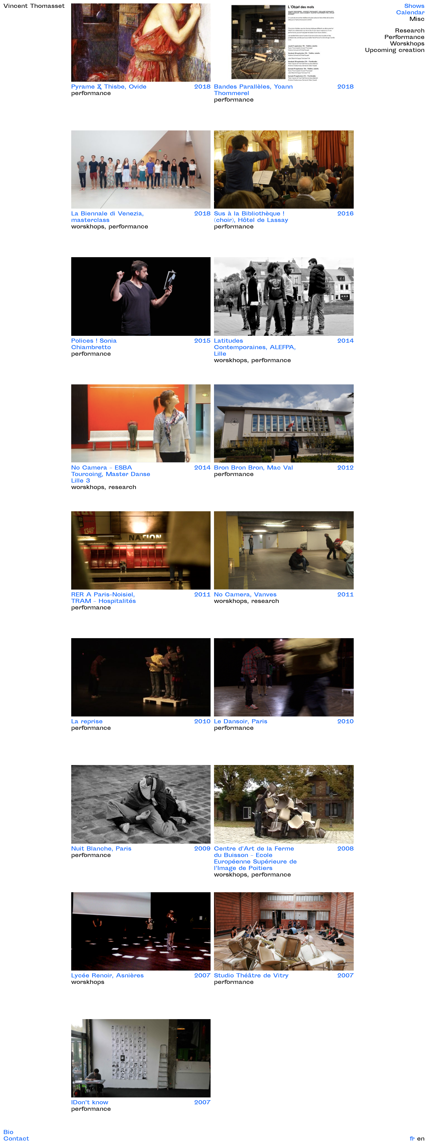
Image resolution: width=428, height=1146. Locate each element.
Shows (414, 6)
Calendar (410, 13)
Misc (417, 19)
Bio (8, 1133)
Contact (16, 1139)
